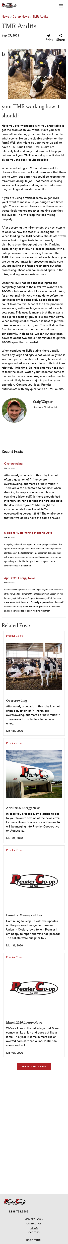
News (5, 16)
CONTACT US (34, 1223)
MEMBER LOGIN (34, 1219)
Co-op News (21, 16)
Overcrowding (13, 463)
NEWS (34, 1228)
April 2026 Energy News (20, 578)
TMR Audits (40, 16)
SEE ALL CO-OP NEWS (34, 1066)
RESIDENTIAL (34, 1240)
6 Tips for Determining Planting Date (28, 532)
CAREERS (34, 1232)
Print (49, 38)
